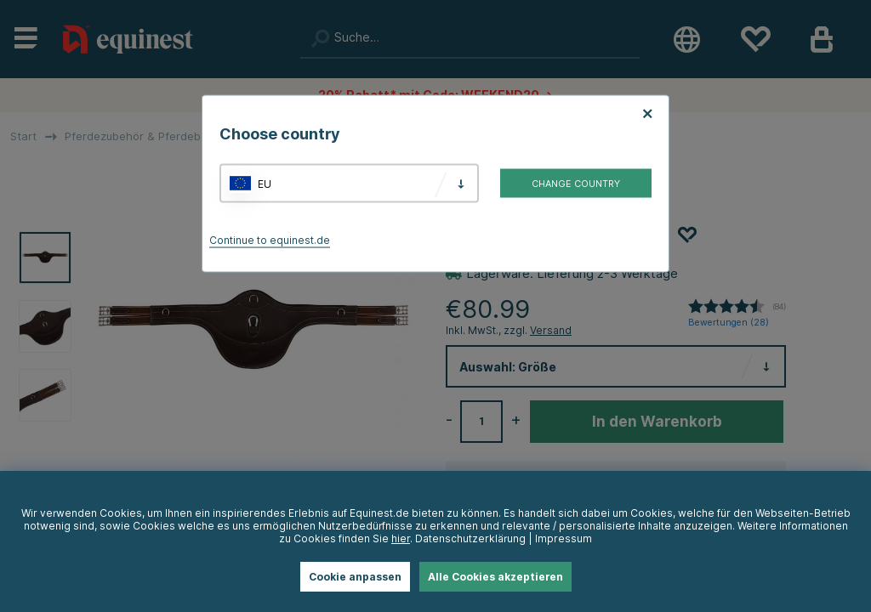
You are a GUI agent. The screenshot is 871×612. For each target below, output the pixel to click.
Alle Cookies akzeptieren (495, 576)
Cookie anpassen (355, 576)
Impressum (563, 538)
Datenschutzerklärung (470, 538)
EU (264, 183)
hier (400, 538)
